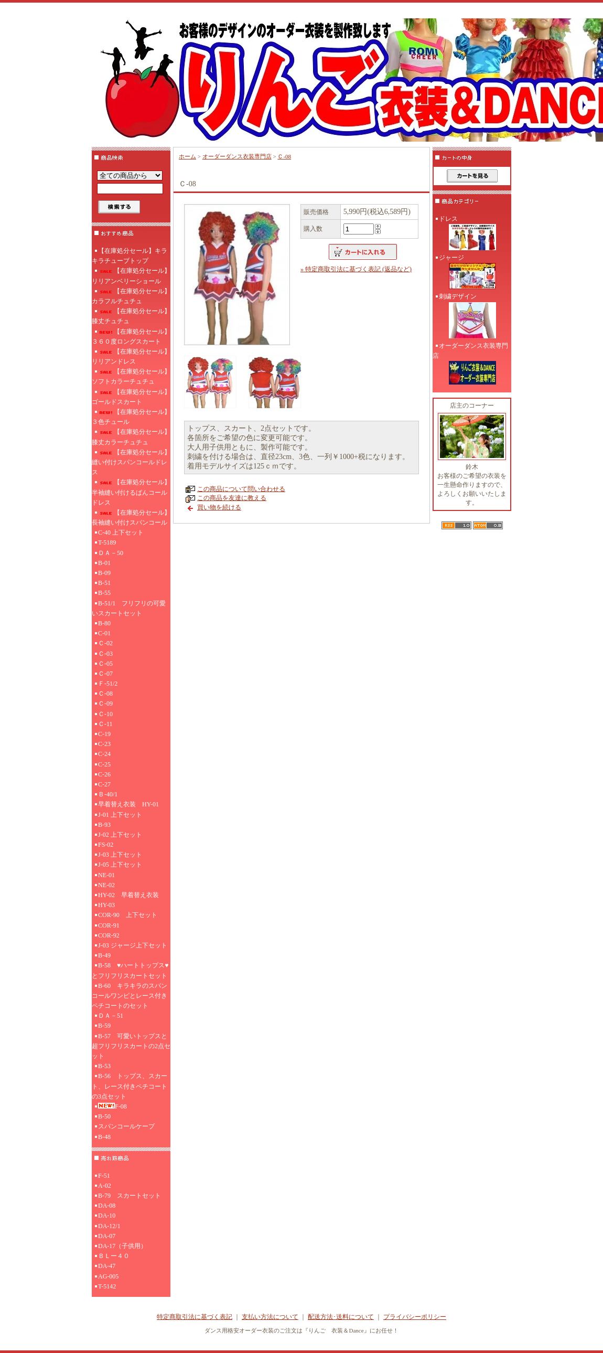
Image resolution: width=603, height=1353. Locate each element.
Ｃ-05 (105, 663)
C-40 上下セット (121, 532)
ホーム (187, 156)
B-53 (104, 1066)
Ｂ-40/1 (107, 794)
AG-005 (108, 1276)
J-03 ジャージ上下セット (132, 945)
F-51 (104, 1175)
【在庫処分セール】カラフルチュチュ (131, 296)
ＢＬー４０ (114, 1256)
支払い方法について (270, 1316)
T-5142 (107, 1286)
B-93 (104, 824)
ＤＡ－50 (110, 553)
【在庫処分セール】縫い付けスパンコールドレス (131, 462)
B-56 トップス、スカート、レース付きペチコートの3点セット (129, 1086)
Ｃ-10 (105, 714)
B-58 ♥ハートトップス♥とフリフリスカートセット (130, 970)
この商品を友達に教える (231, 498)
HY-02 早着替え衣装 (128, 895)
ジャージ (472, 273)
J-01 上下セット (120, 814)
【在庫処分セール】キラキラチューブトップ (129, 255)
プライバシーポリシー (414, 1316)
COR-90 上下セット (127, 915)
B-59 (104, 1025)
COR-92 (109, 935)
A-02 (104, 1185)
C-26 (104, 774)
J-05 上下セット (120, 864)
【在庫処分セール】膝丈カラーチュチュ (131, 436)
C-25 (104, 764)
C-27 (104, 784)
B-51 (104, 583)
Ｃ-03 (105, 653)
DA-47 (106, 1266)
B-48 (104, 1137)
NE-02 (106, 885)
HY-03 (106, 905)
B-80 (104, 623)
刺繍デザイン (472, 316)
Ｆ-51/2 (107, 683)
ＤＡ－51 (110, 1015)
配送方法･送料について (341, 1316)
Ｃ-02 (105, 643)
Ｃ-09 (105, 703)
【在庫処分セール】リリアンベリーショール (131, 275)
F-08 (112, 1106)
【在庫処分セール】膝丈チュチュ (131, 316)
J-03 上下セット (120, 854)
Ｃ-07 (105, 673)
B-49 (104, 955)
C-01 (104, 633)
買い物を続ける (219, 507)
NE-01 (106, 875)
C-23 (104, 744)
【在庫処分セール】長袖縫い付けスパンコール (131, 517)
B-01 (104, 563)
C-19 (104, 734)
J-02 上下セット (120, 834)
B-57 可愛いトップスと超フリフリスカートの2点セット (131, 1046)
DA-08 (106, 1205)
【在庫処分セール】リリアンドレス (131, 356)
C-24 (104, 754)
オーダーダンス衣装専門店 (237, 156)
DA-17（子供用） (122, 1246)
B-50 (104, 1116)
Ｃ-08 (105, 693)
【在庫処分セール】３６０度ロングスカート (131, 336)
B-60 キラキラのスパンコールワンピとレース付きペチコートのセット (129, 995)
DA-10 (106, 1215)
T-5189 (107, 542)
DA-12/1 (109, 1226)
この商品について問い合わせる (241, 489)
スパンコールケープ (126, 1126)
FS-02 (105, 844)
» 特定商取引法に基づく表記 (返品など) (356, 269)
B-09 (104, 573)
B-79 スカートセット (129, 1195)
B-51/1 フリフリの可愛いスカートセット (129, 608)
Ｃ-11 (105, 724)
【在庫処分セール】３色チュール (131, 416)
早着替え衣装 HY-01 (128, 804)
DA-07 (106, 1236)
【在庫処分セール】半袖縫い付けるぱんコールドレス (131, 492)
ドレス (472, 234)
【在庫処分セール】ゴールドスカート (131, 397)
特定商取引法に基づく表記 (194, 1316)
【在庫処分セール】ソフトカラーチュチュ (131, 376)
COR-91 (109, 925)
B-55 (104, 592)
